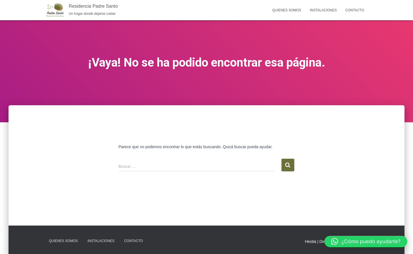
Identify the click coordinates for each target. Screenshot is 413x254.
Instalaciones (323, 10)
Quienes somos (286, 10)
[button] (365, 241)
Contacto (354, 10)
